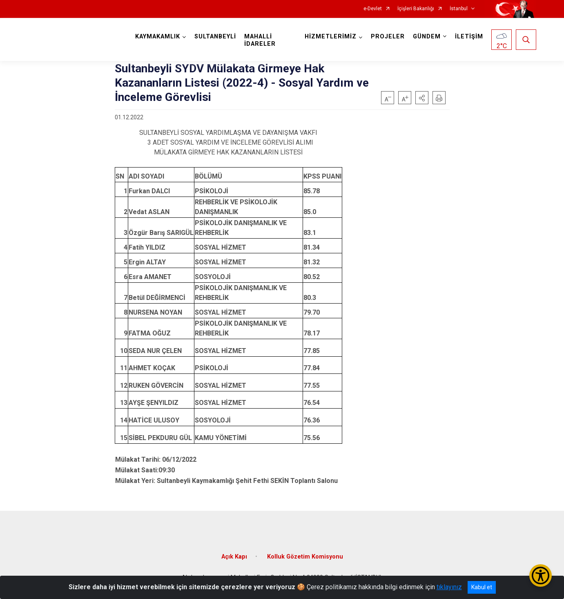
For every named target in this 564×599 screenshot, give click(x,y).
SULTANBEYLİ (215, 36)
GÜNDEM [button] (427, 36)
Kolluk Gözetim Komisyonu (305, 556)
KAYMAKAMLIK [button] (157, 36)
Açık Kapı (234, 556)
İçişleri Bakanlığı (415, 8)
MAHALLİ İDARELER (260, 40)
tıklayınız (449, 587)
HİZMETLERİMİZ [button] (331, 36)
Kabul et (481, 587)
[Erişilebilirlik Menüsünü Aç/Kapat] (540, 575)
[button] (421, 97)
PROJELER (388, 36)
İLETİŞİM (469, 36)
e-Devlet (372, 8)
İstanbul (459, 8)
